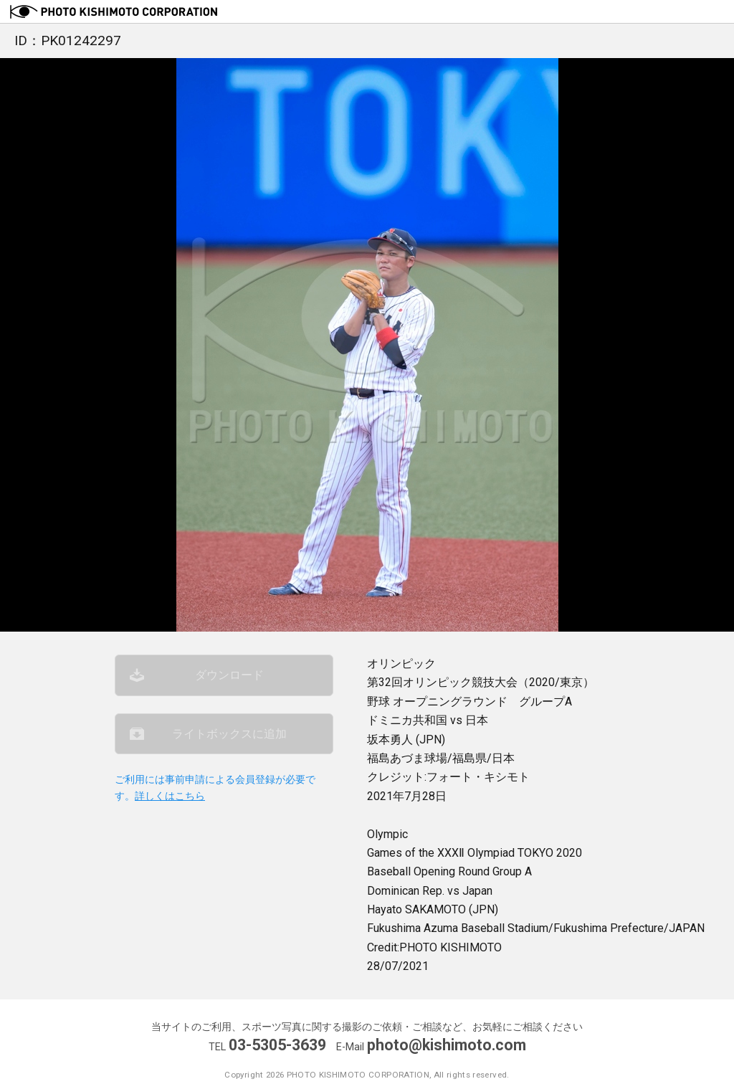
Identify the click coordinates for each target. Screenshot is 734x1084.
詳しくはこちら (170, 799)
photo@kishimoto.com (446, 1045)
